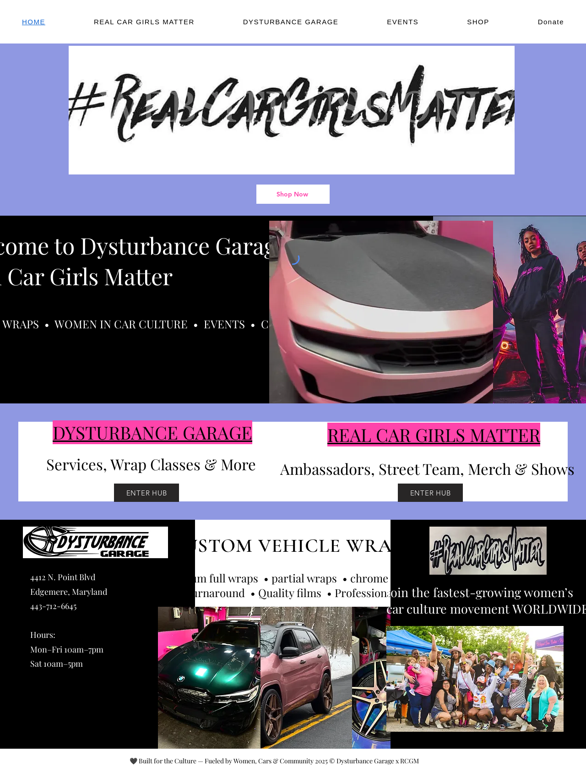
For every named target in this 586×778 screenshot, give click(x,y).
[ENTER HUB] (146, 493)
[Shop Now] (293, 194)
